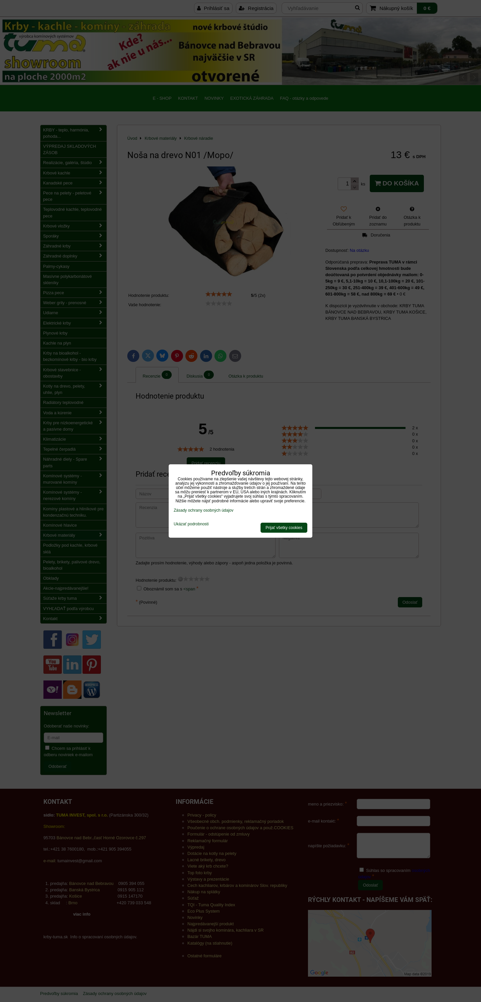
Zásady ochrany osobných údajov (203, 510)
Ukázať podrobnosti (191, 524)
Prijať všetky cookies (284, 527)
